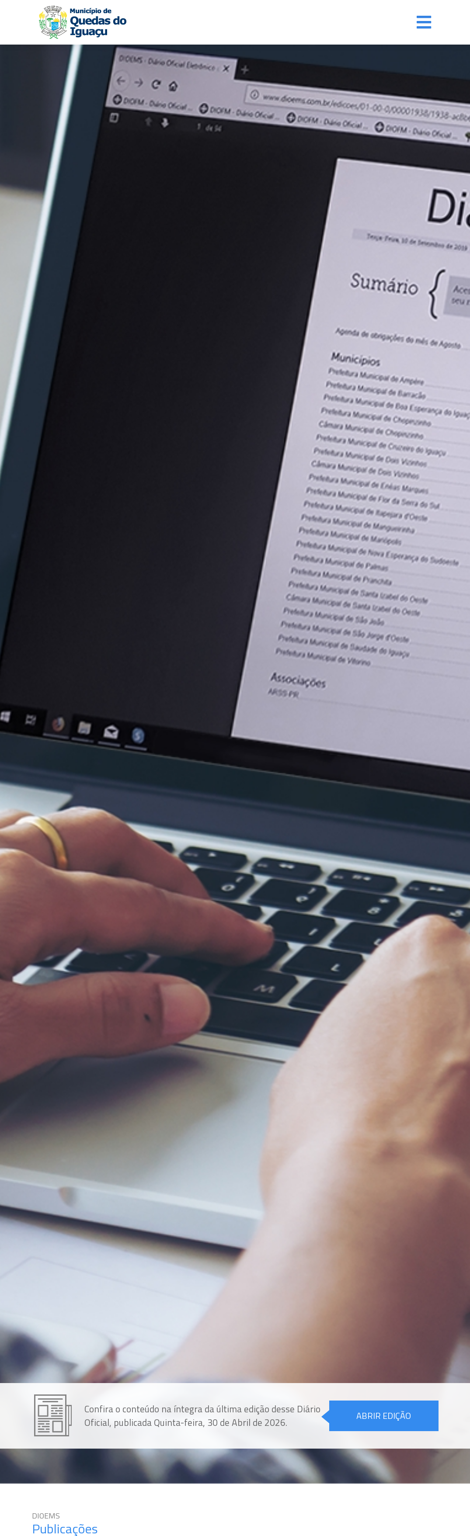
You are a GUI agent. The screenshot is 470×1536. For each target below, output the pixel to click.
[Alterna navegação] (424, 22)
